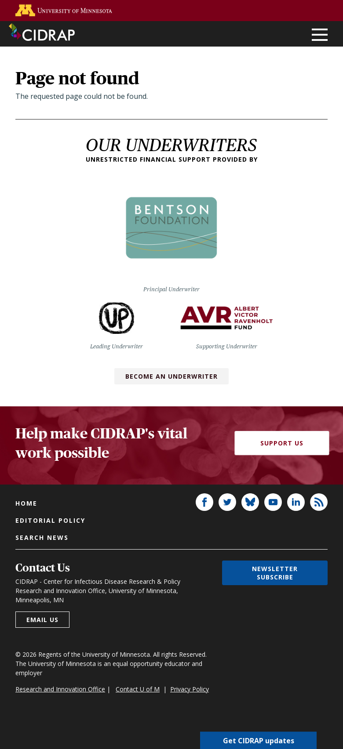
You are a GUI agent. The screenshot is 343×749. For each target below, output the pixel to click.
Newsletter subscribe (275, 572)
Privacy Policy (189, 689)
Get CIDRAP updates (258, 740)
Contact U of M (138, 689)
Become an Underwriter (171, 376)
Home (26, 503)
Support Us (281, 443)
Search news (42, 537)
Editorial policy (50, 520)
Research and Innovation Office (60, 689)
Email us (42, 619)
